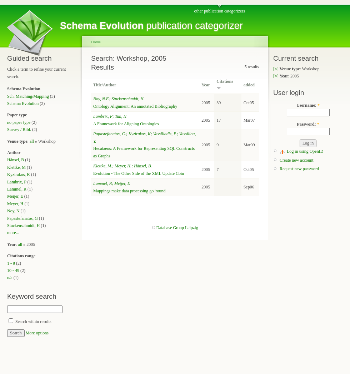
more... (13, 232)
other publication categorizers (219, 11)
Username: (308, 105)
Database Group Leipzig (177, 227)
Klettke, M (16, 167)
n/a (9, 277)
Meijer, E (15, 196)
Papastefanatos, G (22, 218)
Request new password (299, 168)
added (249, 84)
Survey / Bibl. (19, 129)
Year (205, 84)
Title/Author (104, 84)
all (32, 141)
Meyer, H (15, 203)
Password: (308, 124)
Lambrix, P (16, 182)
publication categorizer (151, 25)
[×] (276, 68)
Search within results (30, 321)
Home (96, 42)
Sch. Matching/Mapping (28, 96)
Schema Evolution (23, 103)
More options (37, 332)
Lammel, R (16, 189)
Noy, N (13, 210)
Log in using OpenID (305, 151)
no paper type (18, 122)
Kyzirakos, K (18, 174)
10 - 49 (13, 270)
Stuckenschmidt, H (23, 225)
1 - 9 (11, 263)
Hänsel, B (15, 159)
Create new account (297, 160)
